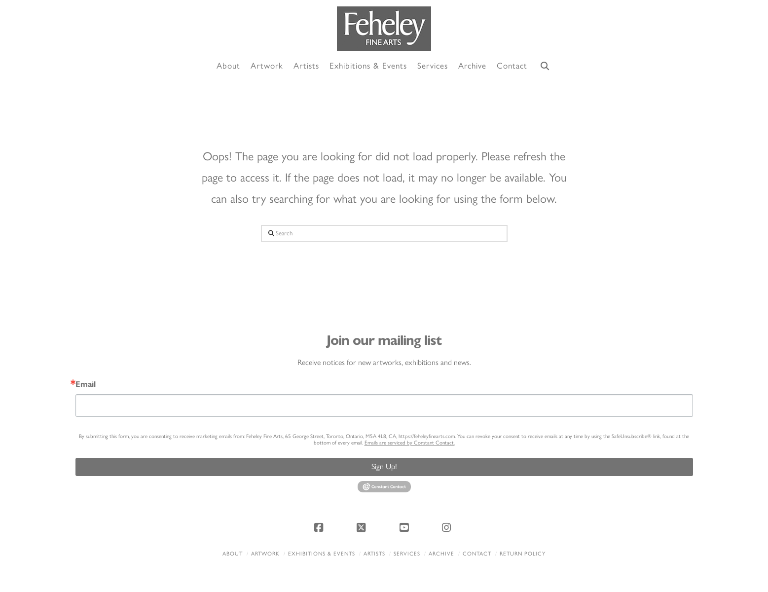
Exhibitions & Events (321, 554)
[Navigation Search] (544, 66)
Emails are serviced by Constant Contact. (410, 443)
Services (407, 554)
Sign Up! (384, 466)
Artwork (265, 554)
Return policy (523, 554)
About (232, 554)
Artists (374, 554)
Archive (441, 554)
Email (85, 384)
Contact (477, 554)
